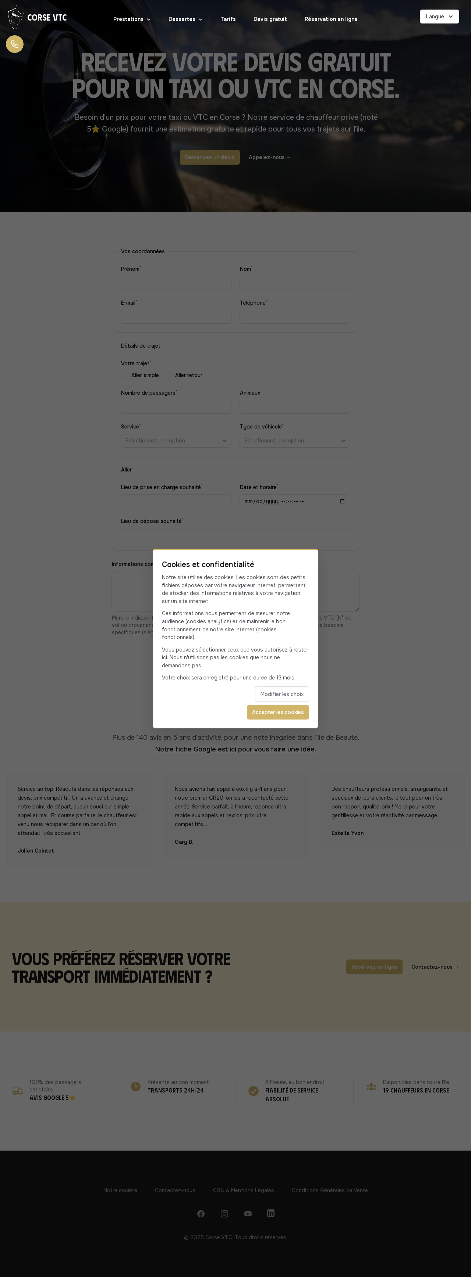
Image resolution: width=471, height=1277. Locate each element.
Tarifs (228, 19)
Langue (440, 16)
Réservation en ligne (331, 19)
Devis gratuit (270, 19)
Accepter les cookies (278, 712)
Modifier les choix (282, 694)
